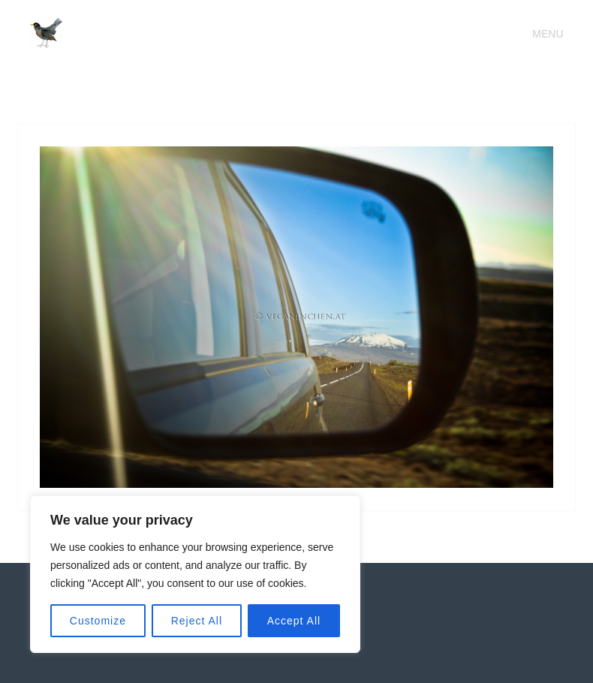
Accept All (294, 621)
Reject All (196, 621)
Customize (98, 621)
